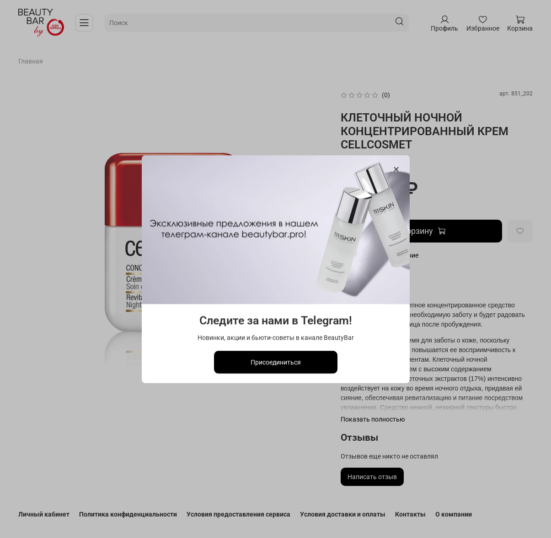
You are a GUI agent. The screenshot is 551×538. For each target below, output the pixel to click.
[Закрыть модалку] (395, 169)
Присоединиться (276, 361)
